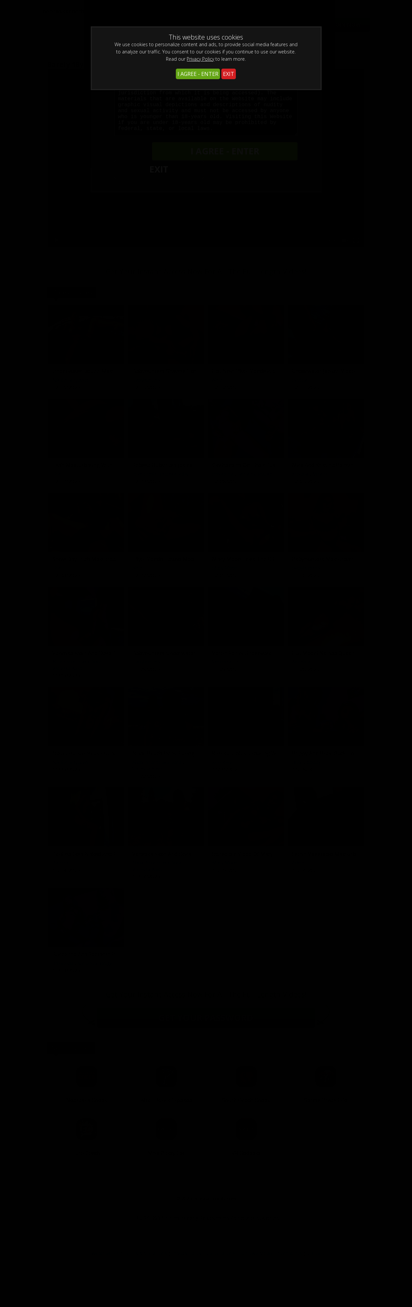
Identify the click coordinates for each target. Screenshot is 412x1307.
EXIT (228, 74)
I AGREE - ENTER (197, 74)
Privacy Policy (200, 59)
